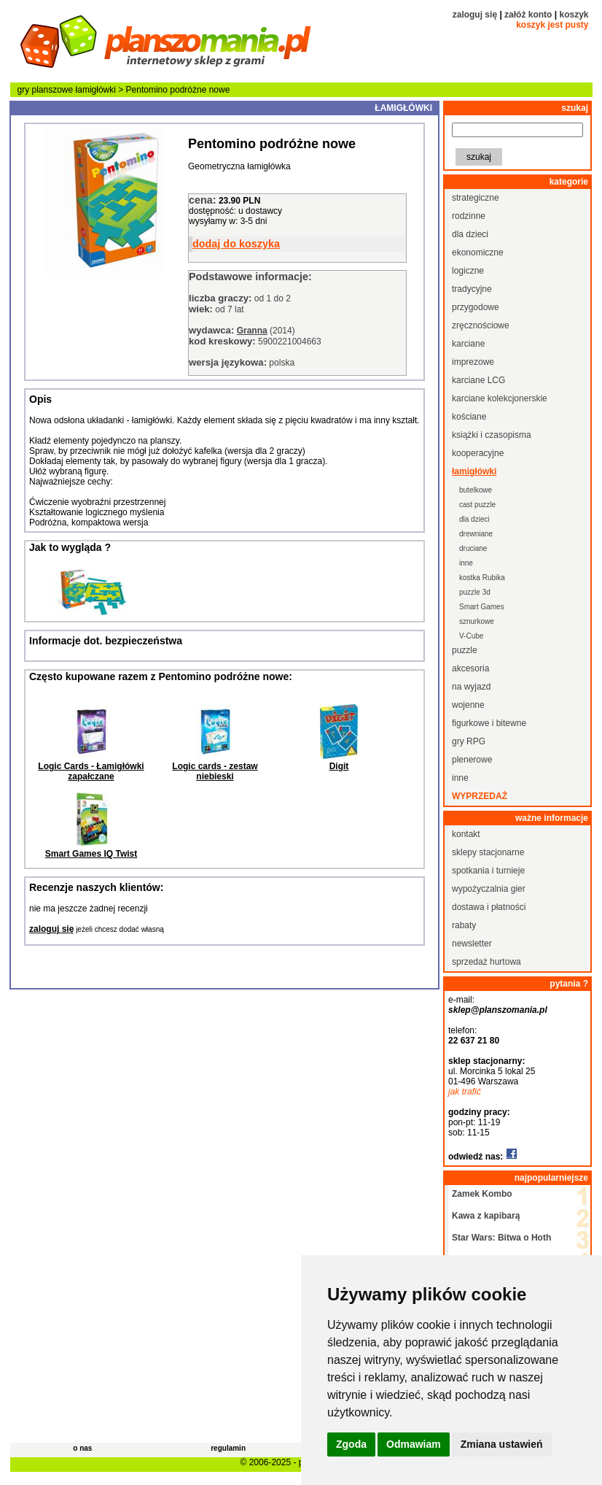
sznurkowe (476, 621)
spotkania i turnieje (488, 870)
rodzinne (468, 216)
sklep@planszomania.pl (497, 1010)
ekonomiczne (478, 252)
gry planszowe (45, 90)
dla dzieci (470, 234)
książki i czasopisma (491, 435)
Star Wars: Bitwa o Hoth (501, 1238)
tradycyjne (472, 289)
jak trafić (464, 1092)
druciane (473, 548)
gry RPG (468, 741)
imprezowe (473, 362)
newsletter (472, 943)
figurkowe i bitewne (489, 723)
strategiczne (475, 198)
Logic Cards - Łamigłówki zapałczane (91, 771)
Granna (252, 330)
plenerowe (472, 760)
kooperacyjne (478, 453)
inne (466, 563)
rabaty (464, 925)
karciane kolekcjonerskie (499, 398)
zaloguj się (475, 14)
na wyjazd (471, 687)
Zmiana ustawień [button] (502, 1444)
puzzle (464, 650)
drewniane (476, 534)
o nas (82, 1448)
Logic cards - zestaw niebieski (214, 771)
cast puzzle (477, 505)
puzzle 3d (474, 592)
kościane (469, 417)
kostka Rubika (482, 578)
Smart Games (481, 607)
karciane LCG (478, 380)
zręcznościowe (480, 325)
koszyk (573, 14)
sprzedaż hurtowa (486, 962)
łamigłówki (96, 90)
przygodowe (475, 307)
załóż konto (528, 14)
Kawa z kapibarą (486, 1216)
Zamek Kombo (482, 1194)
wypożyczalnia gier (488, 889)
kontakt (466, 834)
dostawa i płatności (488, 907)
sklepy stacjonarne (488, 852)
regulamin (228, 1448)
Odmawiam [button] (413, 1444)
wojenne (468, 705)
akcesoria (470, 668)
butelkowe (475, 490)
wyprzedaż (479, 796)
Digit (339, 766)
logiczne (468, 271)
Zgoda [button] (351, 1444)
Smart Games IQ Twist (91, 854)
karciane (468, 344)
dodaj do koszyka (236, 244)
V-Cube (471, 636)
